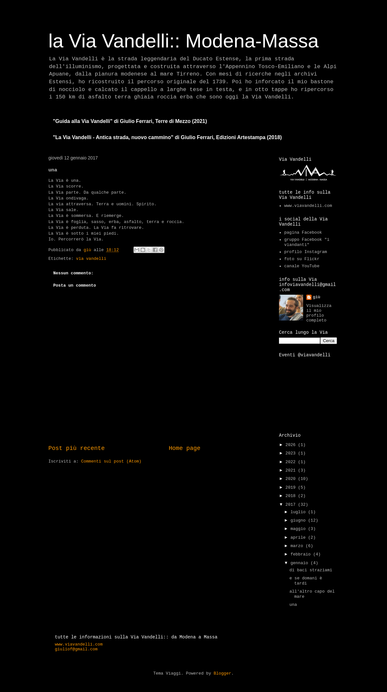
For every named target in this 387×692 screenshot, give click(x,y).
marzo (298, 546)
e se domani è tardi (305, 581)
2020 (291, 478)
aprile (299, 537)
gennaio (301, 563)
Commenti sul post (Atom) (111, 461)
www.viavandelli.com (308, 205)
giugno (299, 520)
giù (316, 297)
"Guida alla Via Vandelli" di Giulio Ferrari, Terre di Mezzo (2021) (130, 121)
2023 (291, 453)
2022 (291, 462)
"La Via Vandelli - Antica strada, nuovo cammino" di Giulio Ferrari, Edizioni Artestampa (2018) (167, 137)
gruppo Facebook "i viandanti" (306, 242)
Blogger (222, 673)
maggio (299, 528)
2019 (291, 487)
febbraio (302, 554)
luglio (299, 512)
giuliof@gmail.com (76, 649)
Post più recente (76, 448)
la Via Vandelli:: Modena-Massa (183, 41)
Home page (184, 448)
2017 (291, 504)
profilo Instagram (305, 251)
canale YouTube (301, 266)
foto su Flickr (301, 259)
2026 (291, 445)
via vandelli (91, 258)
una (293, 604)
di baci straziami (310, 570)
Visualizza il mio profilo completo (319, 313)
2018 (291, 496)
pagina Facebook (303, 232)
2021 (291, 470)
